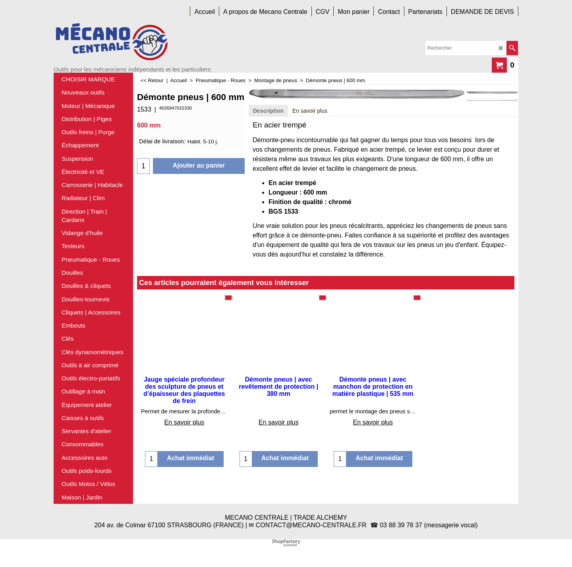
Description (268, 111)
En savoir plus (309, 111)
